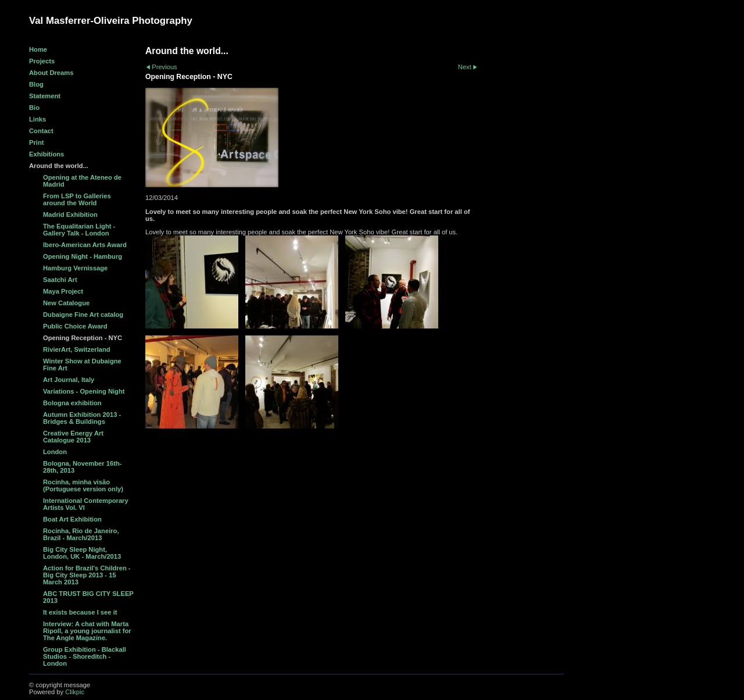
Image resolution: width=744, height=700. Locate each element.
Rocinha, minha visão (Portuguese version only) (83, 485)
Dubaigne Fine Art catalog (83, 314)
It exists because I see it (80, 612)
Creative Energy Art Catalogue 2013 (73, 437)
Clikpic (74, 691)
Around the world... (58, 165)
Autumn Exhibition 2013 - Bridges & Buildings (82, 418)
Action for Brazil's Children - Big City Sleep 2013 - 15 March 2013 (87, 575)
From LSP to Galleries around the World (77, 199)
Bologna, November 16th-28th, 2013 (82, 467)
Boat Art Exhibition (72, 519)
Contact (41, 130)
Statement (44, 95)
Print (36, 142)
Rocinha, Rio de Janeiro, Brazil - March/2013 (81, 534)
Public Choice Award (75, 326)
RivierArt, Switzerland (76, 349)
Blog (36, 84)
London (55, 451)
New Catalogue (66, 302)
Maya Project (63, 291)
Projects (42, 61)
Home (38, 49)
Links (37, 119)
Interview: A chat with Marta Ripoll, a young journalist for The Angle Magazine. (87, 630)
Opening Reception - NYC (82, 337)
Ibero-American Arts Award (85, 244)
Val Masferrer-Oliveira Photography (110, 20)
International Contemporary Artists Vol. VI (85, 504)
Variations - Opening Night (83, 391)
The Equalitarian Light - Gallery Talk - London (79, 230)
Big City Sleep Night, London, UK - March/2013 (82, 553)
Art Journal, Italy (68, 379)
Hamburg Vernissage (75, 268)
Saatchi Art (60, 279)
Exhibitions (46, 154)
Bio (34, 107)
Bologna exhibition (72, 402)
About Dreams (51, 72)
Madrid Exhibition (70, 214)
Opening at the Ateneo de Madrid (82, 181)
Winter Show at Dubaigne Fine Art (82, 365)
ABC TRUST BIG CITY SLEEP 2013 (88, 597)
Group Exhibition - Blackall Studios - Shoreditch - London (84, 656)
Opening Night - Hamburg (82, 256)
